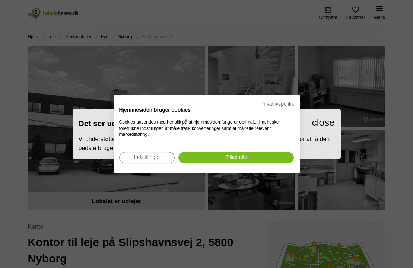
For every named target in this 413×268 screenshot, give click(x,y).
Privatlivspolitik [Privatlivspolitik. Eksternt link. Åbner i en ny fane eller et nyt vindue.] (277, 104)
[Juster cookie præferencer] (147, 157)
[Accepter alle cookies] (236, 157)
